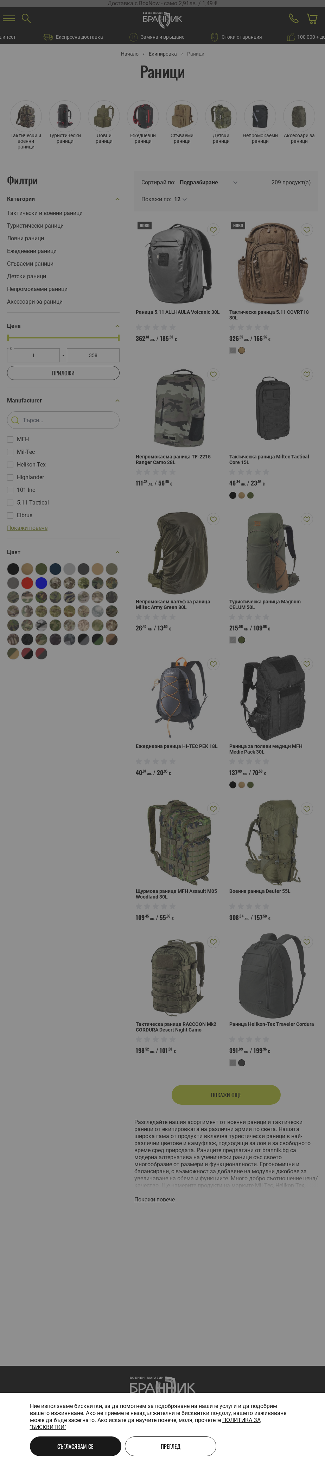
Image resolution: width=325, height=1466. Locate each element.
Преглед (170, 1446)
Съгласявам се (75, 1446)
